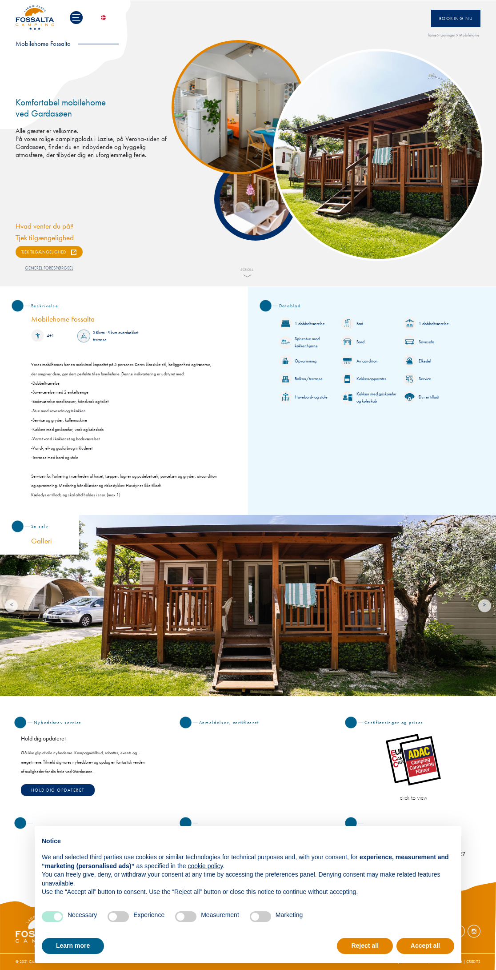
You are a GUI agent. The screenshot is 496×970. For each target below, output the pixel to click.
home (432, 35)
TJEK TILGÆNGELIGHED (43, 252)
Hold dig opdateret (57, 790)
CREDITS (473, 961)
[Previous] (11, 605)
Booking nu (456, 18)
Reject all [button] (364, 945)
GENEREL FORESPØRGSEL (49, 268)
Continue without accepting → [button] (410, 837)
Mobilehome (469, 35)
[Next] (485, 605)
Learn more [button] (73, 945)
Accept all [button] (425, 945)
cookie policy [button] (205, 865)
